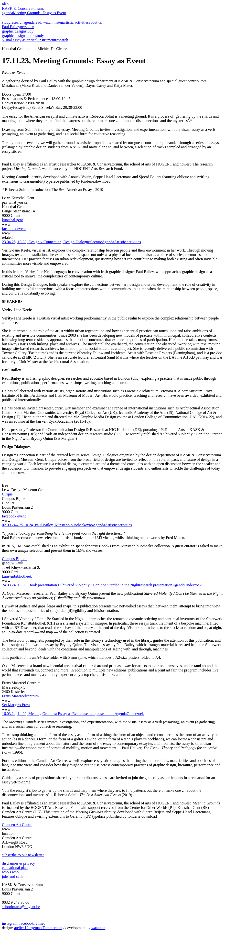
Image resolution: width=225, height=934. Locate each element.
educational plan (15, 868)
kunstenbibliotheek (17, 576)
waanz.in (98, 928)
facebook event (14, 229)
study (6, 22)
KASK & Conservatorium (22, 8)
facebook (26, 923)
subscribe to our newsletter (23, 855)
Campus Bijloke (14, 559)
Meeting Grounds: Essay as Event (39, 13)
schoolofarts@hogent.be (21, 907)
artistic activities (76, 22)
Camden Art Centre (17, 825)
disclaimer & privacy (18, 863)
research (17, 22)
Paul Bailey (18, 27)
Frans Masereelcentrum (20, 696)
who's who (10, 872)
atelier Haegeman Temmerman (38, 928)
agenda (7, 13)
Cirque (7, 494)
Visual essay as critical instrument (35, 40)
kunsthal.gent (12, 220)
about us (95, 22)
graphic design (17, 31)
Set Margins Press (16, 705)
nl (3, 4)
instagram (9, 923)
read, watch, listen (48, 22)
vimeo (40, 923)
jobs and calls (12, 876)
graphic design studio (23, 35)
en (7, 4)
